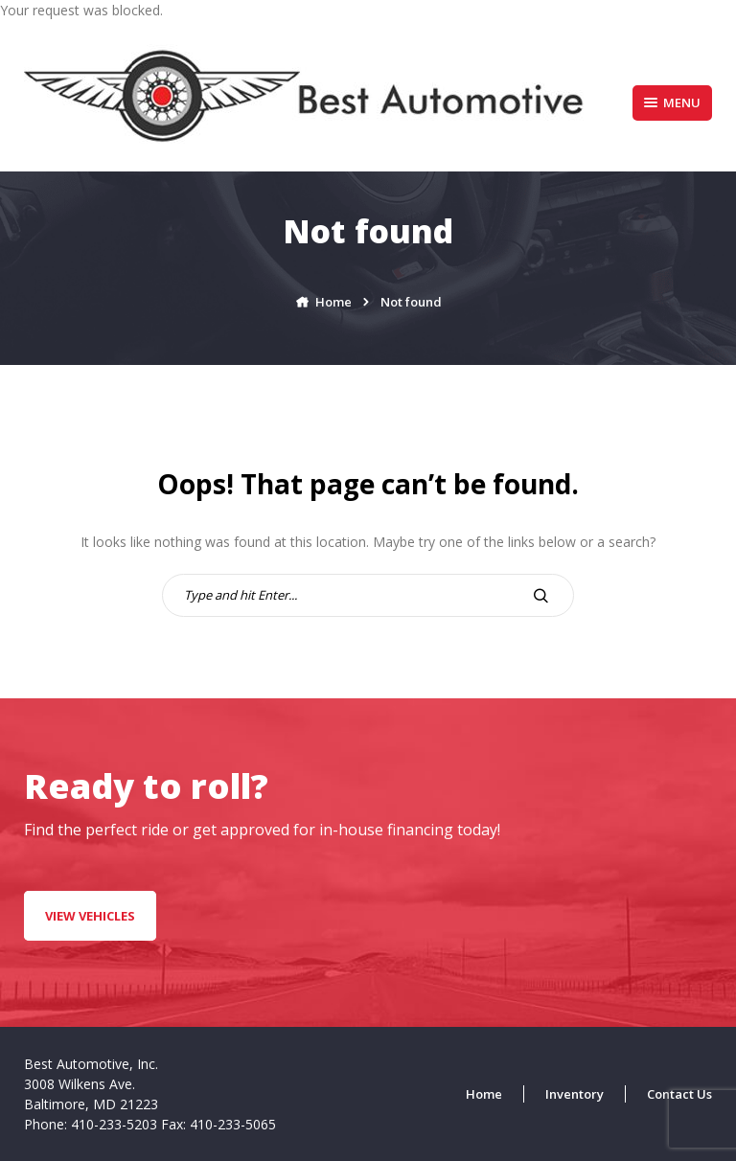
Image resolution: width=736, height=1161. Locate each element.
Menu (672, 102)
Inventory (574, 1094)
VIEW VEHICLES (90, 915)
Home (484, 1094)
